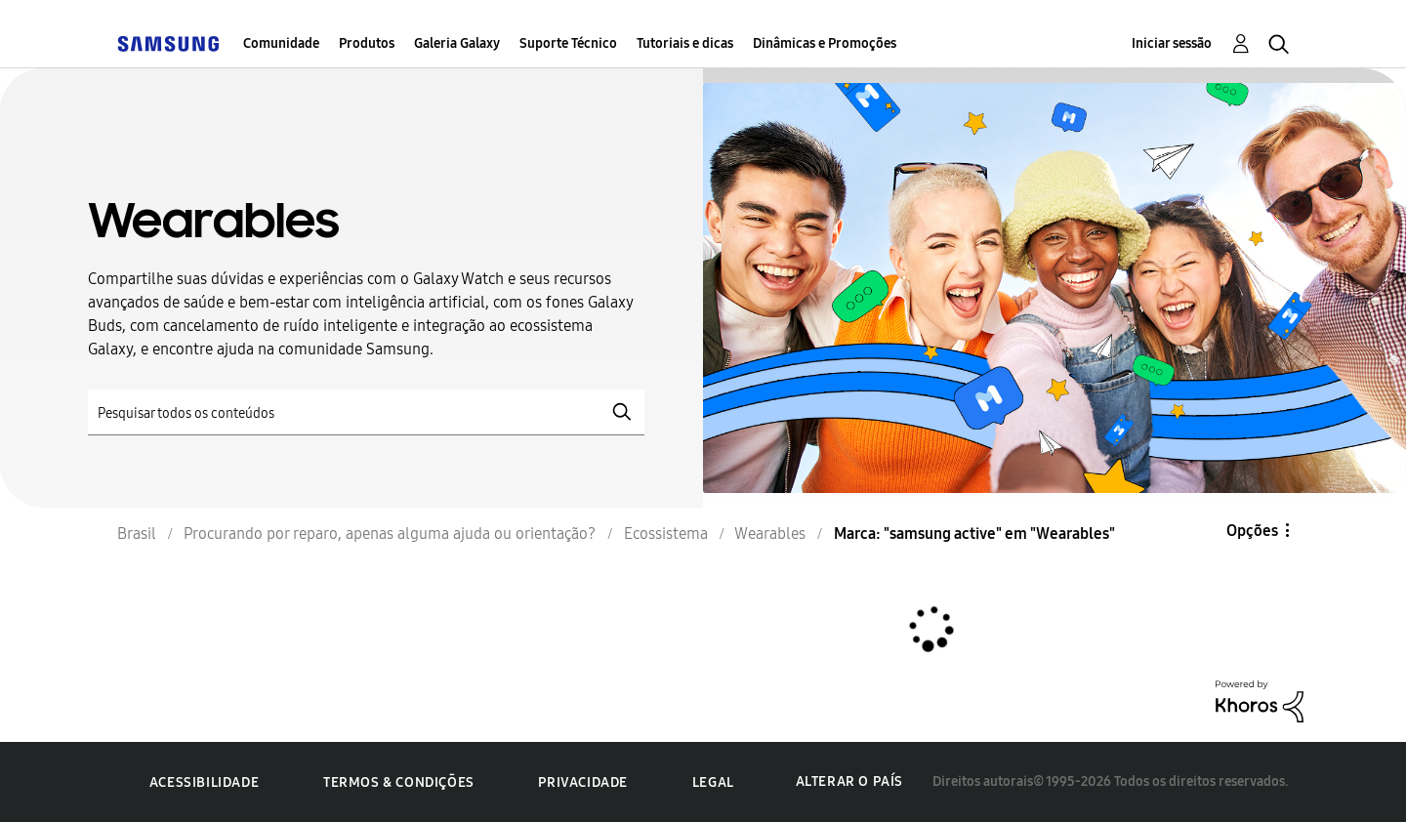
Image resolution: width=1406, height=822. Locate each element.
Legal (713, 782)
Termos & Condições (399, 782)
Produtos (366, 43)
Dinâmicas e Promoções (824, 43)
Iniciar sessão (1172, 43)
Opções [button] (1252, 530)
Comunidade (281, 43)
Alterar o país (849, 781)
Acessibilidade (204, 782)
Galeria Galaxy (457, 43)
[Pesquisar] (366, 412)
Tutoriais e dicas (685, 43)
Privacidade (583, 782)
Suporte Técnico (568, 43)
